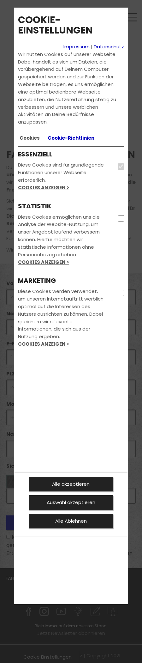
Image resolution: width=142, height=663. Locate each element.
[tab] (29, 138)
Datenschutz (109, 46)
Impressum (76, 46)
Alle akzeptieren (71, 484)
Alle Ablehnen (71, 521)
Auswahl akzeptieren (71, 502)
